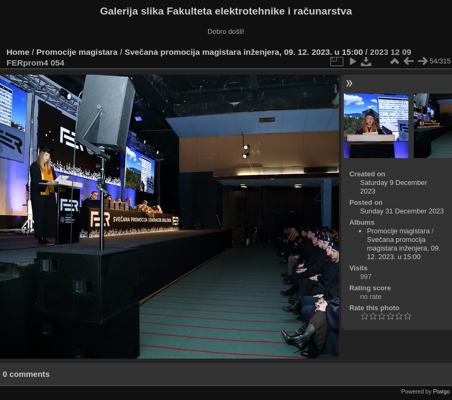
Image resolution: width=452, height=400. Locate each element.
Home (18, 51)
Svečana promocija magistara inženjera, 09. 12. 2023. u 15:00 (243, 51)
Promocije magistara (77, 51)
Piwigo (441, 391)
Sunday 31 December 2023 (402, 211)
